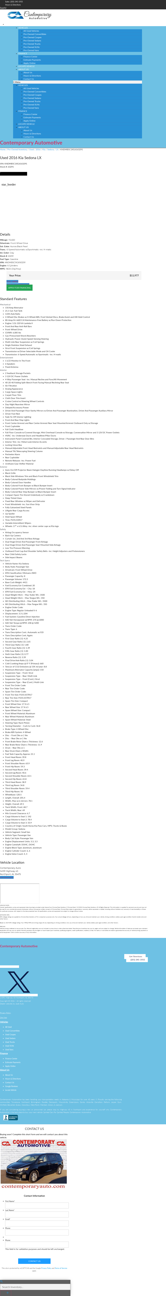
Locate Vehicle (26, 124)
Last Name (10, 1210)
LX (57, 149)
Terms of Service (61, 1268)
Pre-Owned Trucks (31, 44)
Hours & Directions (32, 75)
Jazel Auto (20, 1004)
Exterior (3, 467)
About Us (23, 69)
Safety (3, 529)
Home (2, 149)
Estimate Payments (32, 60)
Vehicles (23, 27)
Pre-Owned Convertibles (34, 34)
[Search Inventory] (35, 1287)
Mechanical (5, 304)
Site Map (3, 1017)
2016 (38, 149)
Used (31, 149)
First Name (10, 1201)
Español (3, 8)
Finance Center (30, 56)
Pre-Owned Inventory (17, 149)
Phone (7, 1228)
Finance (22, 53)
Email (7, 1219)
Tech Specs (5, 560)
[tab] (74, 304)
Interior (3, 370)
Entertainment (6, 357)
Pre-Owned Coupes (32, 37)
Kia (43, 149)
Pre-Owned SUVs (31, 47)
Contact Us (28, 79)
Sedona (50, 149)
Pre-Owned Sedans (32, 40)
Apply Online (29, 120)
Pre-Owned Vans (31, 50)
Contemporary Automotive (31, 142)
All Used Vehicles (31, 31)
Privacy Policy (5, 1013)
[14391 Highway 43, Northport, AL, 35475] (19, 894)
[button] (77, 82)
